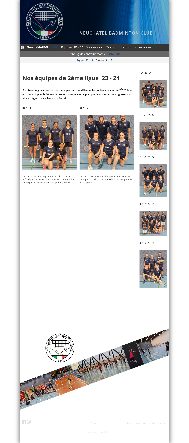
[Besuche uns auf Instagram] (29, 422)
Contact (112, 47)
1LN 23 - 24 (145, 72)
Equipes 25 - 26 (72, 47)
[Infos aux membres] (136, 47)
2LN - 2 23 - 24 (147, 157)
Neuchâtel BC (37, 47)
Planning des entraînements (87, 54)
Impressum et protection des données (147, 423)
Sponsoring (94, 47)
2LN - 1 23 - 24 (147, 115)
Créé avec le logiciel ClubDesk (94, 432)
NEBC (54, 47)
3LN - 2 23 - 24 (147, 243)
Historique (114, 54)
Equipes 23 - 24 (85, 60)
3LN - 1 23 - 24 (147, 203)
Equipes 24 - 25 (104, 60)
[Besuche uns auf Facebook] (24, 422)
